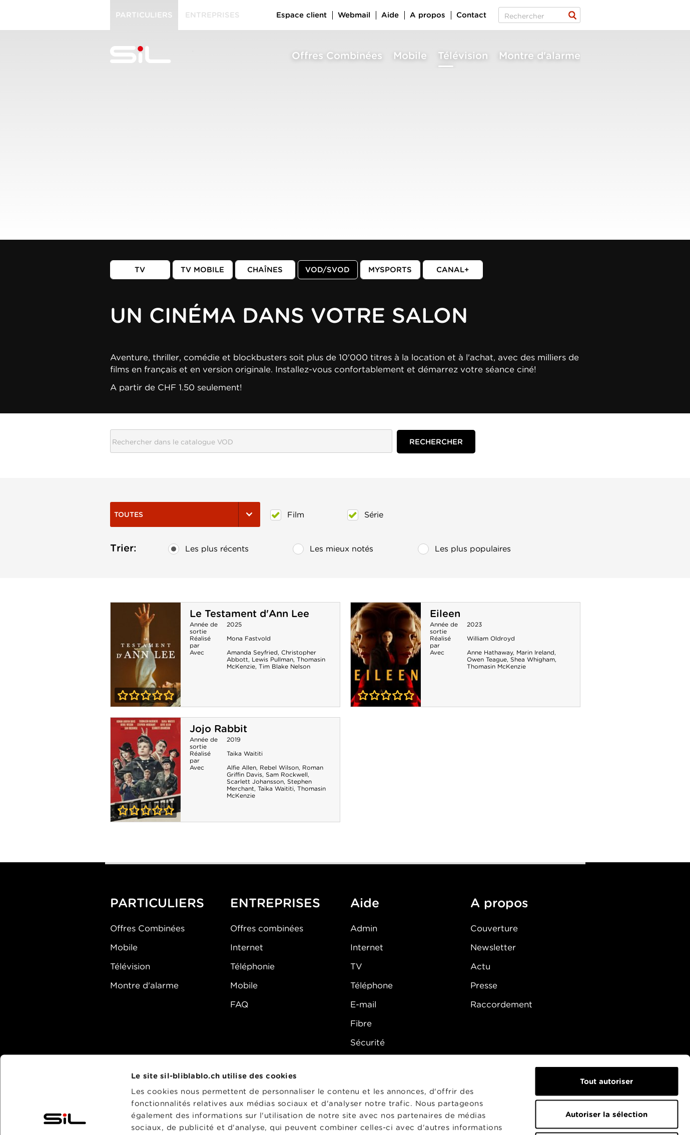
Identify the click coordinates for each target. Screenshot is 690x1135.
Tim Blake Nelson (284, 666)
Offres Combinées (337, 56)
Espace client (301, 15)
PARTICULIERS (157, 902)
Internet (246, 947)
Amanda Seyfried (252, 652)
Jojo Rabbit (218, 729)
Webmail (354, 15)
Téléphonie (252, 966)
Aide (390, 15)
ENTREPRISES (275, 902)
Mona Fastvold (249, 638)
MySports (390, 269)
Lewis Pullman (272, 659)
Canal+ (452, 269)
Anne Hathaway (490, 652)
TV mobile (202, 269)
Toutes (185, 514)
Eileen (445, 614)
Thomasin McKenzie (496, 666)
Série (365, 515)
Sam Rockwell (287, 774)
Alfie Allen (241, 767)
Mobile (410, 56)
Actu (480, 966)
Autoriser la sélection (606, 1036)
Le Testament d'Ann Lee (249, 614)
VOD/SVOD (327, 269)
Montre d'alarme (539, 56)
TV (140, 269)
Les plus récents (208, 549)
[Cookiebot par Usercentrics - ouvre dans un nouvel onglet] (65, 1115)
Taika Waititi (245, 753)
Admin (363, 928)
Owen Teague (487, 659)
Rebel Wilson (279, 767)
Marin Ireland (535, 652)
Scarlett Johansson (255, 781)
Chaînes (265, 269)
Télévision (463, 56)
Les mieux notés (333, 549)
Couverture (494, 928)
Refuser (606, 1069)
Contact (471, 15)
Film (287, 515)
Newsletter (493, 947)
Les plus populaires (464, 549)
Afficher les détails (563, 1115)
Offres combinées (266, 928)
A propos (427, 15)
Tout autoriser (606, 1003)
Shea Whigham (532, 659)
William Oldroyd (491, 638)
